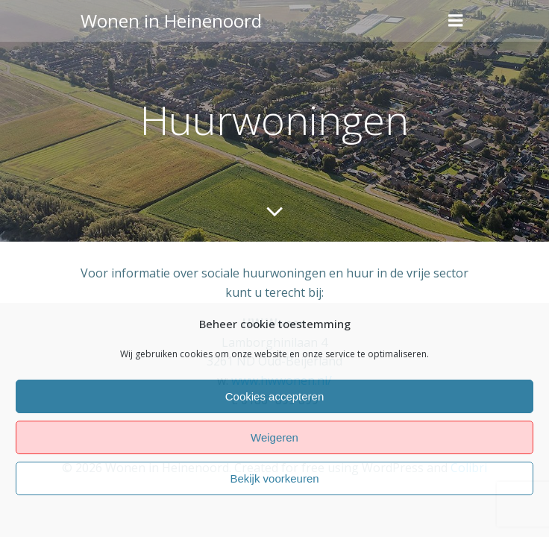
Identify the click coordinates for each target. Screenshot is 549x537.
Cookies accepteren (274, 396)
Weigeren (274, 437)
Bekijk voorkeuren (274, 478)
